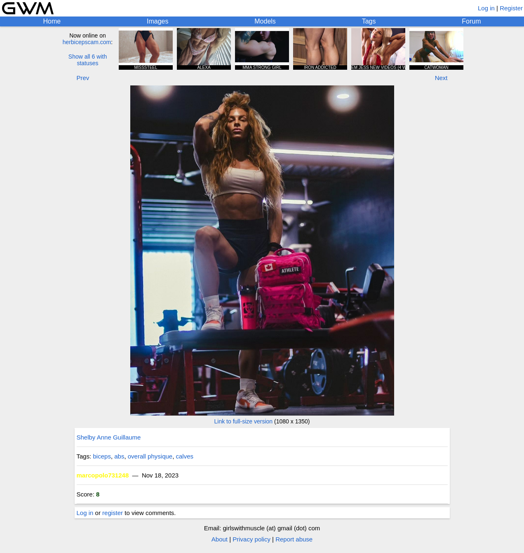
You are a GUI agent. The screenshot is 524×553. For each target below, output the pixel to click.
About (219, 539)
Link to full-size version (243, 421)
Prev (83, 77)
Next (441, 77)
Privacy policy (251, 539)
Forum (471, 21)
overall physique (150, 456)
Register (511, 8)
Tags (369, 21)
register (112, 512)
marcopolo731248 (103, 475)
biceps (102, 456)
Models (265, 21)
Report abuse (294, 539)
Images (157, 21)
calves (185, 456)
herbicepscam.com (87, 42)
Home (52, 21)
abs (119, 456)
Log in (486, 8)
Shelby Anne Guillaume (109, 437)
